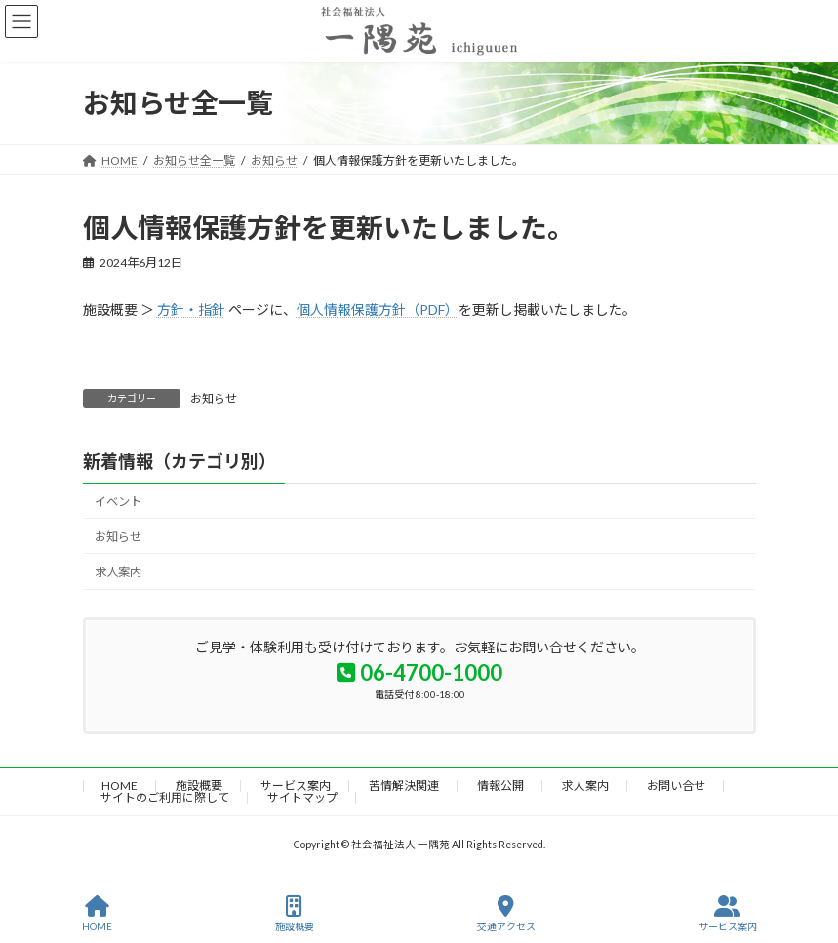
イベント (118, 500)
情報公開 (500, 785)
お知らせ (213, 398)
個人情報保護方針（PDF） (378, 309)
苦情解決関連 (404, 785)
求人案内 (118, 572)
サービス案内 (295, 785)
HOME (119, 785)
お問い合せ (676, 785)
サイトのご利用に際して (164, 797)
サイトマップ (302, 797)
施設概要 (199, 785)
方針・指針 (191, 309)
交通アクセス (506, 913)
